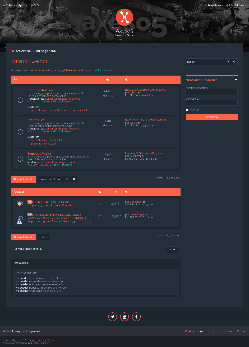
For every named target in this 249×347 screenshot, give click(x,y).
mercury (40, 221)
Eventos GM (35, 120)
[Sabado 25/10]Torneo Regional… (144, 153)
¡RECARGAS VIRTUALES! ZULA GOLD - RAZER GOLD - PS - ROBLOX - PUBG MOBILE (57, 216)
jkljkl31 (133, 92)
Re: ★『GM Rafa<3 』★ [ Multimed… (146, 119)
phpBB (21, 340)
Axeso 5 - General (61, 205)
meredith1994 (137, 214)
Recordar (194, 109)
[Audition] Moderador (100, 70)
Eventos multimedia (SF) (46, 110)
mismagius (45, 70)
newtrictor (135, 156)
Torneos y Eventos (29, 61)
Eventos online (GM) (43, 143)
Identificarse (193, 79)
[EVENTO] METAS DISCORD (50, 202)
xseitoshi (33, 70)
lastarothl (71, 70)
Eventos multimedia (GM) (46, 140)
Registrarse (210, 79)
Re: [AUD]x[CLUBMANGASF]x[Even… (145, 89)
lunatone (82, 70)
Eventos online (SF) (76, 110)
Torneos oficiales (39, 153)
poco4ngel (59, 70)
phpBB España (41, 343)
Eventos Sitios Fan (40, 90)
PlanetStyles (47, 340)
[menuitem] (34, 5)
